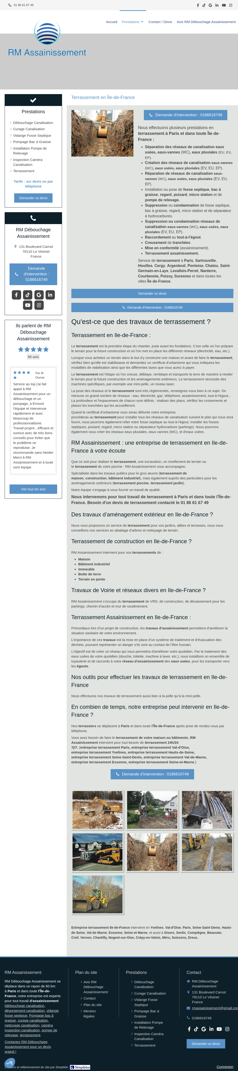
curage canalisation (33, 1020)
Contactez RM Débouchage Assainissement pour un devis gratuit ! (28, 1047)
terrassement (30, 1035)
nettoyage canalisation (22, 1025)
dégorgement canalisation (25, 1011)
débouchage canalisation (25, 1006)
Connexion (225, 1067)
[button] (9, 1063)
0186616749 (201, 1018)
